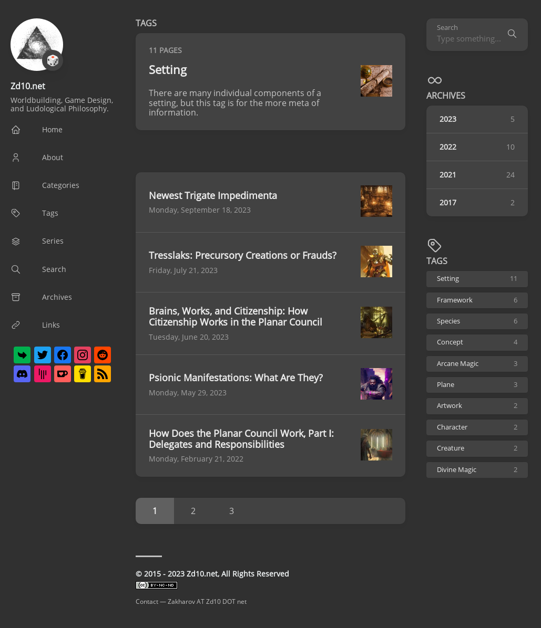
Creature (477, 448)
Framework (477, 300)
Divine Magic (477, 469)
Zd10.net (28, 86)
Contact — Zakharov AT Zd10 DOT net (191, 601)
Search (447, 28)
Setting (477, 278)
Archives (445, 95)
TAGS (436, 261)
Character (477, 427)
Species (477, 321)
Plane (477, 384)
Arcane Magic (477, 363)
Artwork (477, 405)
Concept (477, 342)
